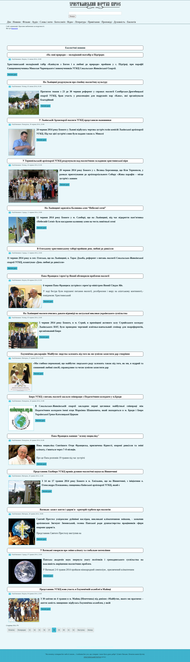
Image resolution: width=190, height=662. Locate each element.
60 (64, 630)
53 (29, 630)
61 (69, 630)
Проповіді (107, 22)
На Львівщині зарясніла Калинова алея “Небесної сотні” (75, 208)
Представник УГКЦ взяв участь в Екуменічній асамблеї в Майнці (75, 589)
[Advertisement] (55, 36)
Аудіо (35, 22)
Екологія (131, 22)
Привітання (94, 22)
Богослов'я (59, 22)
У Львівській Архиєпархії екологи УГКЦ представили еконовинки (75, 120)
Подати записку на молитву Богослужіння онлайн (95, 647)
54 (34, 630)
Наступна (81, 630)
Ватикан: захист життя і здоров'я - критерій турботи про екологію (75, 509)
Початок (11, 630)
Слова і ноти (46, 22)
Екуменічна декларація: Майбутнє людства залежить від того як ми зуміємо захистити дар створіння (75, 354)
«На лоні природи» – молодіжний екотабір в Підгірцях (75, 54)
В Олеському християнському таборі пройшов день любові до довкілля (75, 248)
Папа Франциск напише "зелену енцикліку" (75, 436)
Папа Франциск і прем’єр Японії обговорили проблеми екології (75, 276)
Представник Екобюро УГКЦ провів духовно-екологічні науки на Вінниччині (75, 471)
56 (44, 630)
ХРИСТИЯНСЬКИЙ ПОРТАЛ (92, 657)
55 (39, 630)
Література (80, 22)
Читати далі (12, 74)
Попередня (22, 630)
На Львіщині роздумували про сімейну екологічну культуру (75, 82)
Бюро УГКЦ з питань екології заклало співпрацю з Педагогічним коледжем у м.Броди (75, 396)
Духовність (119, 22)
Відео (70, 22)
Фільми (26, 22)
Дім (9, 22)
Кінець (90, 630)
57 (49, 630)
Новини (17, 22)
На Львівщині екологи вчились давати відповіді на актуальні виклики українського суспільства (75, 313)
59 (59, 630)
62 (73, 630)
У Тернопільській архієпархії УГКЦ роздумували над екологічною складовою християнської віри (75, 161)
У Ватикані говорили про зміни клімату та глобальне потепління (75, 550)
